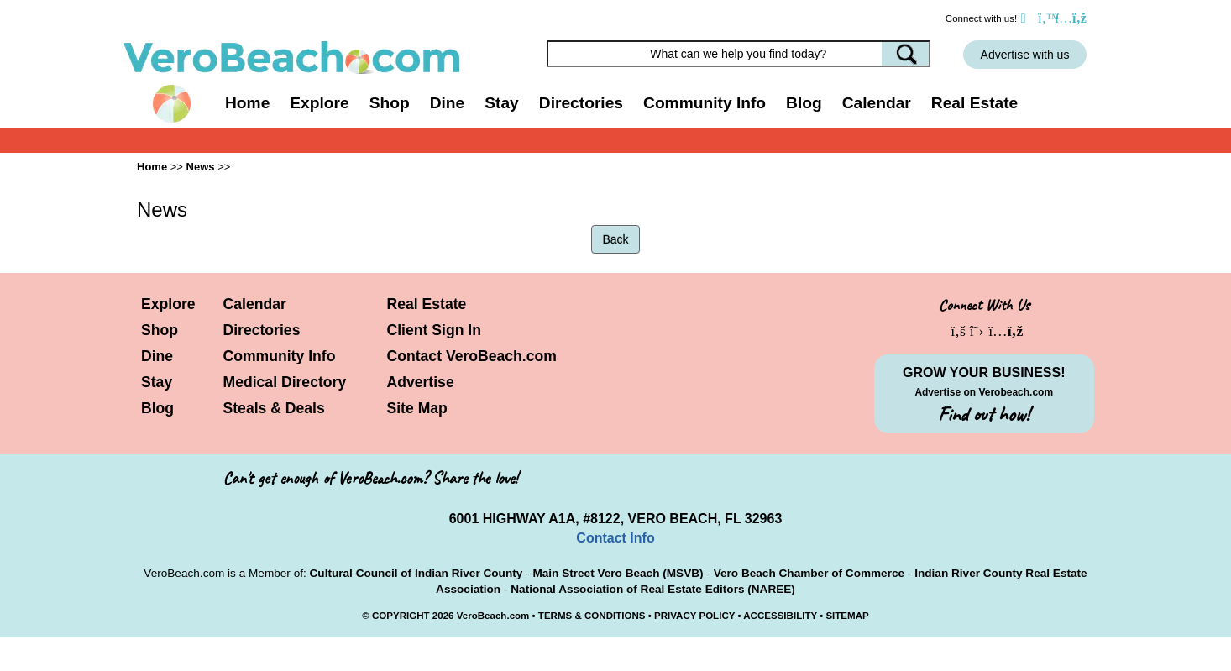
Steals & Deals (274, 408)
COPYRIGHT (401, 616)
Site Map (417, 408)
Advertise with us (1025, 54)
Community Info (279, 356)
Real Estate (974, 103)
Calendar (876, 103)
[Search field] (739, 53)
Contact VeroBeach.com (472, 356)
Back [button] (615, 239)
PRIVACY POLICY (694, 616)
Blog (804, 103)
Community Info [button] (704, 103)
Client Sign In (434, 330)
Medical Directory (285, 382)
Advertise (420, 382)
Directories (262, 330)
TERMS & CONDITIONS (592, 616)
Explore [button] (319, 103)
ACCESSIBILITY (780, 616)
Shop (159, 330)
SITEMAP (846, 616)
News (200, 166)
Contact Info (615, 538)
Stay (156, 382)
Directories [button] (581, 103)
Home (247, 103)
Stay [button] (502, 103)
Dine (447, 103)
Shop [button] (389, 103)
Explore (168, 304)
